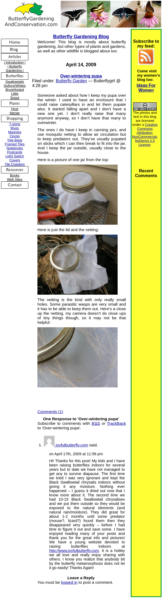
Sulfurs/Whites (15, 86)
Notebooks (14, 148)
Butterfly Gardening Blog (81, 36)
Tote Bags (14, 140)
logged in (69, 582)
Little (14, 94)
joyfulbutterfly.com (72, 445)
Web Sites (14, 179)
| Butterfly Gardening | (15, 68)
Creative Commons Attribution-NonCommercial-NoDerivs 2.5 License (145, 135)
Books (15, 175)
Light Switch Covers (15, 158)
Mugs (14, 128)
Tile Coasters (15, 164)
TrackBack (116, 423)
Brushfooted (14, 90)
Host (14, 109)
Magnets (14, 132)
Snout (14, 98)
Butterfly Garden (71, 81)
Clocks (15, 136)
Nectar (15, 113)
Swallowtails (14, 82)
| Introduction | (15, 62)
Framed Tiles (15, 144)
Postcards (14, 152)
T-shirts (14, 124)
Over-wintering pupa (81, 76)
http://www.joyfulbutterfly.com (74, 550)
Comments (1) (50, 411)
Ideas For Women (146, 87)
